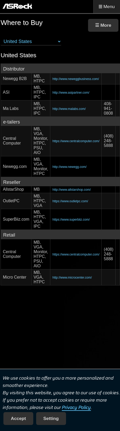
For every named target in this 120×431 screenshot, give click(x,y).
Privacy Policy (76, 407)
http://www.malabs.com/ (69, 109)
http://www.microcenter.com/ (72, 277)
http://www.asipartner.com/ (70, 92)
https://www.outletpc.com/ (70, 201)
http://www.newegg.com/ (69, 167)
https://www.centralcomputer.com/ (75, 141)
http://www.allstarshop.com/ (71, 189)
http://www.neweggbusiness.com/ (75, 79)
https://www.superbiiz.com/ (71, 219)
